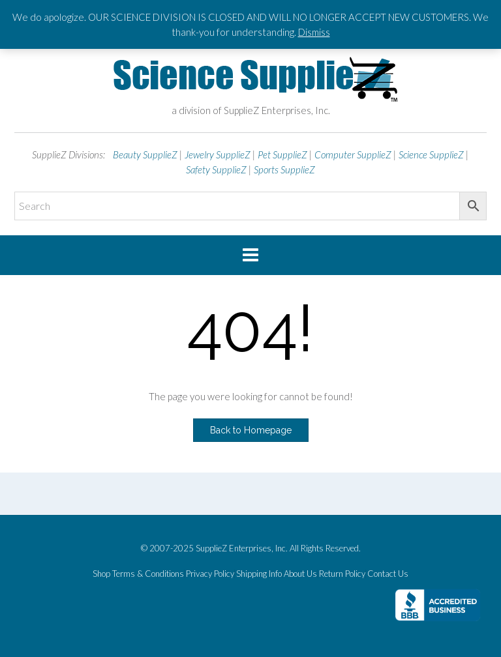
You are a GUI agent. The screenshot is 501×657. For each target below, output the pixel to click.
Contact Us (387, 574)
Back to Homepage (251, 430)
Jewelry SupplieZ (217, 154)
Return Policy (342, 574)
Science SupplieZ (431, 154)
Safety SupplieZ (216, 169)
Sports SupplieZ (284, 169)
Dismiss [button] (314, 32)
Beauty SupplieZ (145, 154)
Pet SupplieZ (282, 154)
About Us (300, 574)
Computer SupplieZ (352, 154)
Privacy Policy (210, 574)
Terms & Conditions (148, 574)
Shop (101, 574)
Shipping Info (259, 574)
